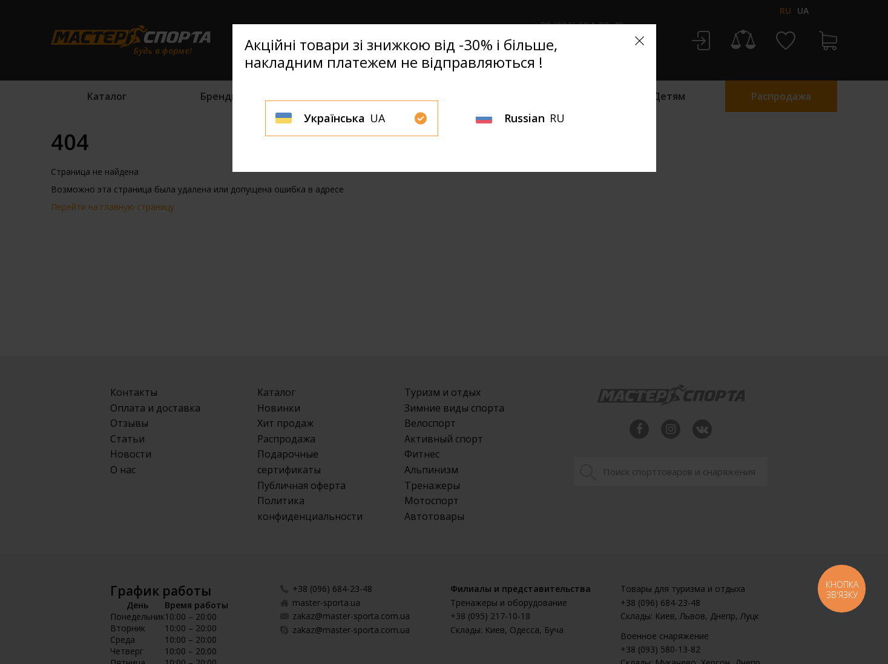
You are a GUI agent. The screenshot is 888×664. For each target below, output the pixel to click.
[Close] (639, 40)
